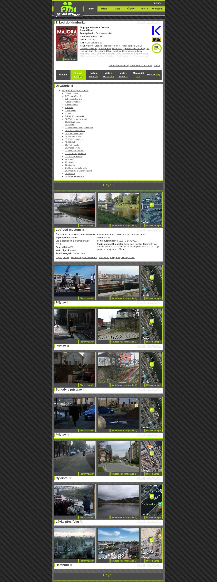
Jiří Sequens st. (94, 42)
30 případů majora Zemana (75, 90)
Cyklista (61, 478)
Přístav (61, 302)
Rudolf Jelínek (128, 45)
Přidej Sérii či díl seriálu (141, 65)
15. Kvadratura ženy (74, 133)
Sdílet (157, 65)
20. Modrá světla (72, 148)
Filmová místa (78, 75)
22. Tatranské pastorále (75, 153)
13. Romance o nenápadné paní (79, 128)
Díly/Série (63, 85)
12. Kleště (69, 125)
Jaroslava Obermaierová (124, 51)
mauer (73, 250)
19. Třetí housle (72, 145)
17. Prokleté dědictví (74, 139)
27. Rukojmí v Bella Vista (76, 168)
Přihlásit (157, 3)
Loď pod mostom (68, 229)
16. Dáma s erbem (73, 136)
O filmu (63, 74)
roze (83, 253)
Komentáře (76, 257)
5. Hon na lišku (71, 105)
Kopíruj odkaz (62, 257)
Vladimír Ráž (104, 48)
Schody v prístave (69, 389)
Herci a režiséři (144, 11)
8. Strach (69, 113)
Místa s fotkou (108, 75)
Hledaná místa (93, 75)
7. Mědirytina (70, 110)
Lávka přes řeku (67, 521)
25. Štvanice (70, 162)
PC (71, 247)
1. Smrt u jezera (72, 93)
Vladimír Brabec (94, 45)
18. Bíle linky (70, 142)
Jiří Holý (93, 51)
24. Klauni (69, 159)
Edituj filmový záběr (125, 257)
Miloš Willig (117, 48)
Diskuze (153, 74)
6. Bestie (69, 107)
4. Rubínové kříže (73, 102)
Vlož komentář (90, 257)
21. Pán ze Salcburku (74, 151)
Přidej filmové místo (118, 65)
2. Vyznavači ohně (73, 96)
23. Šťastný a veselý (74, 156)
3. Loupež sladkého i (74, 99)
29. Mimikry (70, 173)
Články (130, 8)
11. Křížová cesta (72, 122)
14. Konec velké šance (75, 130)
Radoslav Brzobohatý (134, 48)
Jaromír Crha (104, 51)
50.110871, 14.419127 (126, 240)
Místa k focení (123, 75)
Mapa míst (138, 75)
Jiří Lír (139, 45)
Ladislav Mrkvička (88, 48)
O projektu (157, 8)
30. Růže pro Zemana (74, 176)
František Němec (111, 45)
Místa (104, 8)
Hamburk (62, 565)
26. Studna (70, 165)
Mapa (117, 8)
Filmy (91, 8)
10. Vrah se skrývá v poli (76, 119)
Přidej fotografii (106, 257)
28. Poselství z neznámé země (78, 171)
